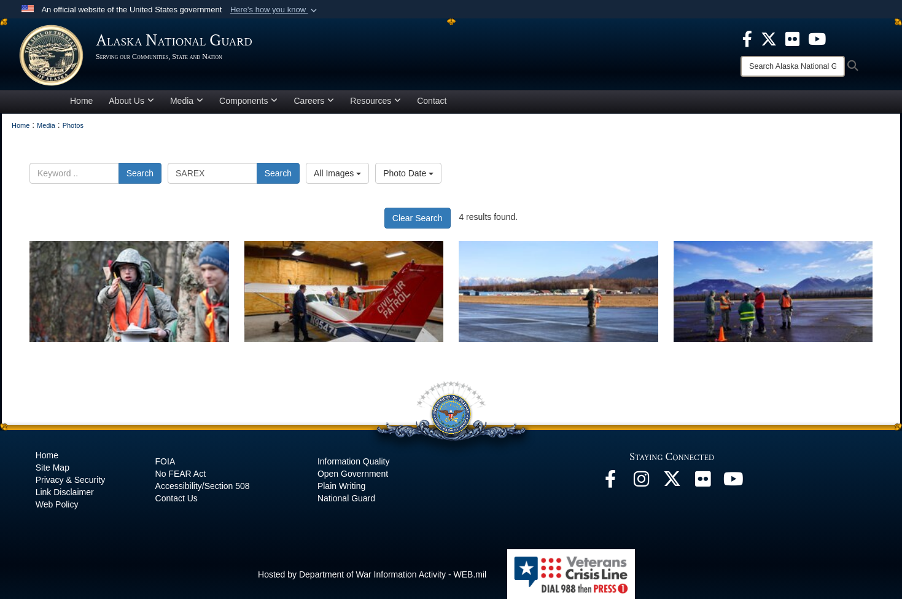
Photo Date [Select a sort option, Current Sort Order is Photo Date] (408, 173)
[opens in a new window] (747, 38)
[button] (274, 10)
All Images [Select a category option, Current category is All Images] (337, 173)
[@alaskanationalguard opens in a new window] (641, 482)
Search (140, 173)
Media (186, 101)
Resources (375, 101)
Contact (431, 101)
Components (248, 101)
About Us (131, 101)
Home (81, 101)
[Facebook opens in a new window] (610, 482)
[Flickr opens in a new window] (702, 482)
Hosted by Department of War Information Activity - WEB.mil (372, 574)
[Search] (793, 66)
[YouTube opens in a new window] (733, 482)
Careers (314, 101)
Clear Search (417, 218)
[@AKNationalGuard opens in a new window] (671, 482)
